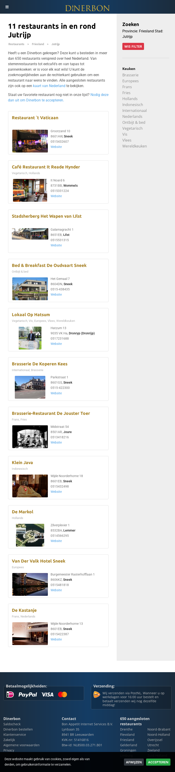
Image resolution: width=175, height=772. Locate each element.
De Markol (22, 511)
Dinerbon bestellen (18, 729)
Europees (130, 80)
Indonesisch (132, 104)
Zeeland (153, 750)
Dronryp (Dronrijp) (82, 333)
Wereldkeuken (134, 146)
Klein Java (22, 462)
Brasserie (130, 74)
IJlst (66, 235)
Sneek (68, 136)
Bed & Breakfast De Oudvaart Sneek (49, 265)
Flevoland (127, 734)
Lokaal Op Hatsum (31, 314)
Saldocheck (12, 724)
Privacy (8, 750)
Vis (124, 134)
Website (56, 147)
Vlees (126, 140)
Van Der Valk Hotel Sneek (38, 561)
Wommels (70, 186)
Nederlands (132, 116)
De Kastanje (24, 610)
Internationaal (134, 110)
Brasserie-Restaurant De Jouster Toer (51, 413)
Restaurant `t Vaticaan (35, 117)
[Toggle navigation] (6, 6)
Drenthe (126, 729)
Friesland (38, 44)
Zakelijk (9, 740)
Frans (127, 86)
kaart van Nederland (49, 86)
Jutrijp (55, 44)
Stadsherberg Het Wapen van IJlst (47, 216)
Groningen (128, 750)
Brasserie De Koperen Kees (39, 363)
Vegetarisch (132, 128)
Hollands (130, 98)
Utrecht (153, 745)
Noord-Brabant (158, 729)
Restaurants (16, 44)
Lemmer (69, 530)
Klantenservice (14, 734)
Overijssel (154, 740)
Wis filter (133, 46)
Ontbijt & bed (133, 122)
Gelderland (128, 745)
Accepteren (158, 762)
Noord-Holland (158, 734)
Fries (126, 92)
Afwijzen (134, 762)
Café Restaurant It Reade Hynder (46, 167)
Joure (67, 432)
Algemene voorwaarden (21, 745)
